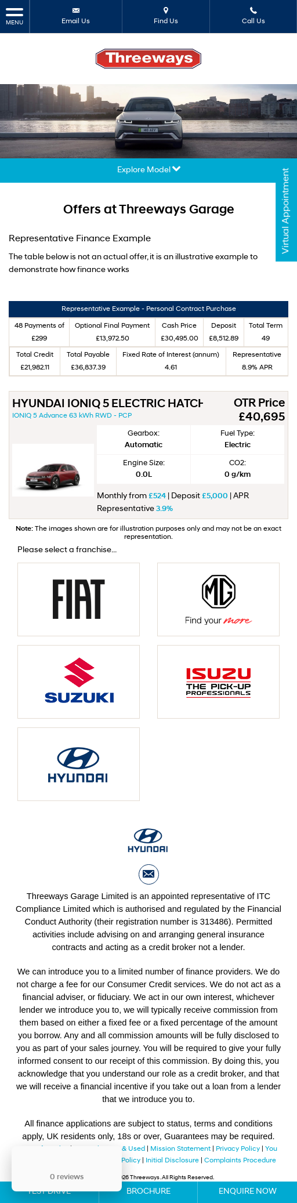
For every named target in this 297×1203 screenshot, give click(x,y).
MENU (14, 16)
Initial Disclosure (173, 1160)
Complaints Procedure (240, 1160)
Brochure (148, 1191)
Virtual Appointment (286, 211)
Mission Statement (180, 1149)
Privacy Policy (238, 1149)
